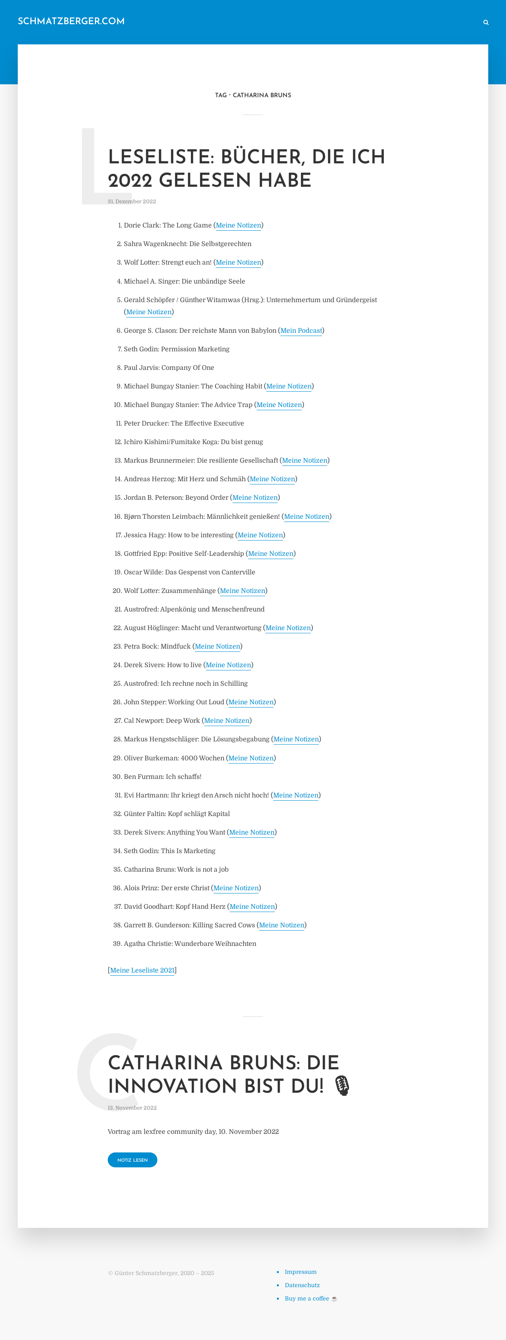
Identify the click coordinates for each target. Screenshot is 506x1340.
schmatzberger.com (71, 22)
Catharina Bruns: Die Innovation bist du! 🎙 (231, 1076)
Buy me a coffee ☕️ (311, 1298)
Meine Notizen (238, 225)
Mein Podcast (301, 330)
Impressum (301, 1272)
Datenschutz (302, 1285)
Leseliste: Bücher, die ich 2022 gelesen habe (247, 170)
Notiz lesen (132, 1160)
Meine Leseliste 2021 (142, 970)
